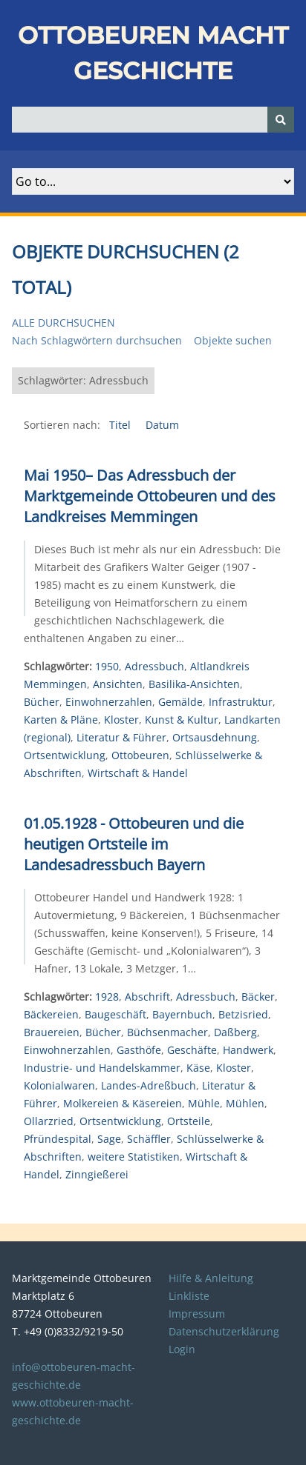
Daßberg (235, 1032)
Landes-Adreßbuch (148, 1085)
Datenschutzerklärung (224, 1331)
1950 (107, 666)
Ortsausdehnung (214, 737)
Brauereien (51, 1032)
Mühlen (245, 1103)
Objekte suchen (233, 340)
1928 (107, 997)
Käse (198, 1068)
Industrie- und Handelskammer (102, 1068)
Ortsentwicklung (64, 755)
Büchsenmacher (167, 1032)
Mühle (204, 1103)
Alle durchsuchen (63, 323)
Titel (121, 425)
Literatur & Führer (121, 737)
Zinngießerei (96, 1174)
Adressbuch (154, 666)
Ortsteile (188, 1121)
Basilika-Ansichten (194, 684)
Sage (109, 1139)
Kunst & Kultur (181, 720)
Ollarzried (49, 1121)
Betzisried (243, 1014)
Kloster (121, 720)
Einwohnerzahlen (108, 702)
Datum (162, 425)
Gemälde (180, 702)
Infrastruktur (241, 702)
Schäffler (149, 1139)
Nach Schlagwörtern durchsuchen (97, 340)
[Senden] (280, 120)
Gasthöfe (139, 1050)
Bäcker (258, 997)
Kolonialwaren (59, 1085)
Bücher (41, 702)
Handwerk (248, 1050)
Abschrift (147, 997)
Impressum (197, 1314)
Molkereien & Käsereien (122, 1103)
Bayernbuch (182, 1014)
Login (182, 1349)
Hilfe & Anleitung (211, 1278)
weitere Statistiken (134, 1156)
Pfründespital (57, 1139)
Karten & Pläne (61, 720)
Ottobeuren (140, 755)
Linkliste (189, 1296)
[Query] (153, 120)
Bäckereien (51, 1014)
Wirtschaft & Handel (138, 773)
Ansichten (118, 684)
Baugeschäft (115, 1014)
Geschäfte (192, 1050)
